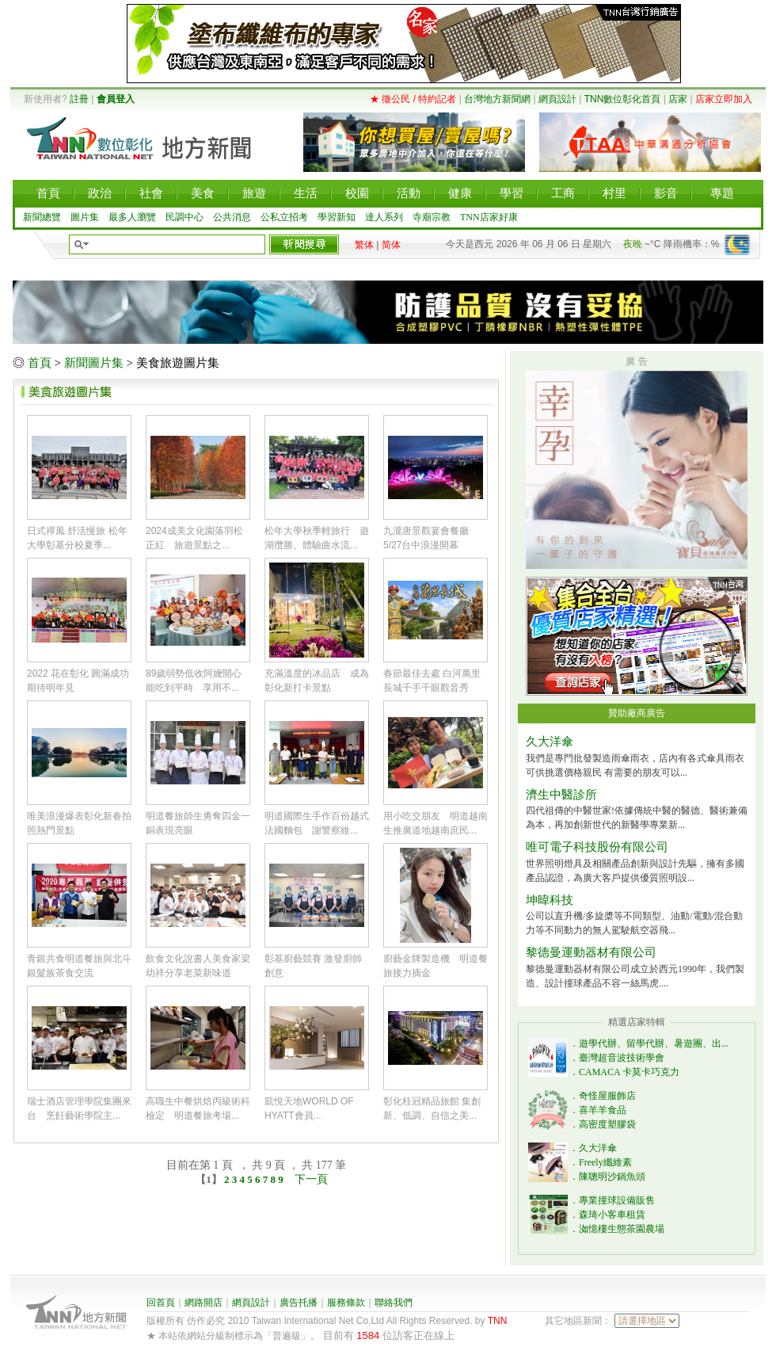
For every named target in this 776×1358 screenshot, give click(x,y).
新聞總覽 (42, 217)
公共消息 (232, 217)
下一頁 (311, 1179)
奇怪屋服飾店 (607, 1095)
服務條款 (346, 1302)
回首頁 (160, 1302)
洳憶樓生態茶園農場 (621, 1228)
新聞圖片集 (94, 363)
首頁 (39, 363)
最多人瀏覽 (132, 217)
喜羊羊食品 (602, 1110)
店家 (677, 99)
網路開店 (203, 1302)
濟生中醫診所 (561, 794)
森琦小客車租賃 (612, 1214)
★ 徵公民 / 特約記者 (413, 99)
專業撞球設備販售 (617, 1200)
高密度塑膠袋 (607, 1124)
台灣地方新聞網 (497, 99)
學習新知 (337, 217)
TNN (498, 1320)
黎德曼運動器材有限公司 (591, 952)
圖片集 (84, 217)
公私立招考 (284, 217)
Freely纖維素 (605, 1162)
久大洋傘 (549, 741)
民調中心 (184, 217)
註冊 (79, 99)
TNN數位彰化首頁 (622, 99)
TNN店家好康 (489, 217)
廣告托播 (299, 1302)
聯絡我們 (394, 1302)
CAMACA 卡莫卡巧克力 (629, 1072)
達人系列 (384, 217)
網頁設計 (557, 99)
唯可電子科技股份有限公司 (597, 847)
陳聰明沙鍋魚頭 (612, 1176)
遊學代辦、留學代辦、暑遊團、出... (653, 1043)
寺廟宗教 (432, 217)
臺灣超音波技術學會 (621, 1057)
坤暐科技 (549, 900)
